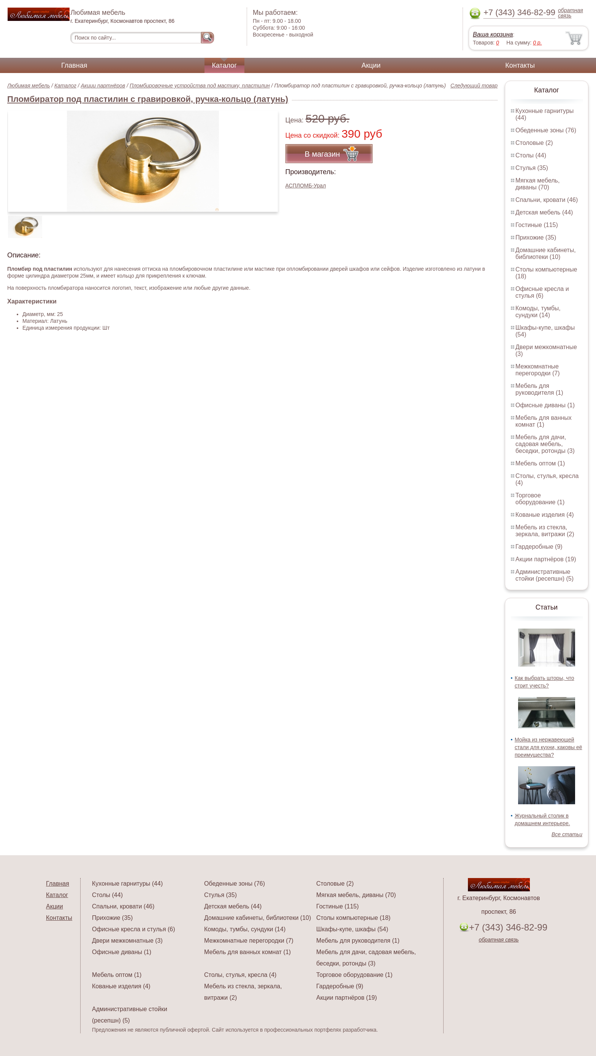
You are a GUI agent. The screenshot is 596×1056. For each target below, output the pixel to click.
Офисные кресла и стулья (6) (542, 292)
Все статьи (567, 834)
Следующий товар (474, 86)
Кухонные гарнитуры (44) (127, 883)
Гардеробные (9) (539, 546)
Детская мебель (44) (544, 212)
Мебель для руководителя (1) (539, 389)
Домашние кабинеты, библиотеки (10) (545, 253)
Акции (370, 65)
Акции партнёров (103, 86)
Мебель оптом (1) (540, 463)
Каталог (224, 65)
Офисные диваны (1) (545, 405)
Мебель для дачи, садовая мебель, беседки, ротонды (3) (545, 444)
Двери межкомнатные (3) (127, 940)
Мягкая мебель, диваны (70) (537, 184)
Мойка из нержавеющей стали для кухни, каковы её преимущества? (548, 747)
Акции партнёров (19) (545, 559)
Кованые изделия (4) (544, 514)
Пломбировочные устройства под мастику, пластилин (200, 86)
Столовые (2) (534, 143)
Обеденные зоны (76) (545, 130)
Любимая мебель (28, 86)
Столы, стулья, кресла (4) (240, 975)
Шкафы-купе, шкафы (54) (352, 929)
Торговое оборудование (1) (539, 498)
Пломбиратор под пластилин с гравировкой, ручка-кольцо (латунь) (147, 99)
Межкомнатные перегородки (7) (537, 369)
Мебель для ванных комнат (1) (543, 421)
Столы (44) (530, 155)
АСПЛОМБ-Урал (305, 186)
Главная (74, 65)
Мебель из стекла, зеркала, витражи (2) (544, 530)
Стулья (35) (531, 168)
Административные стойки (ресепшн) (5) (544, 575)
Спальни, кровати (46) (546, 200)
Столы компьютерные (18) (353, 918)
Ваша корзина (493, 34)
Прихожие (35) (535, 237)
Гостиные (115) (536, 225)
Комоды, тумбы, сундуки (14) (538, 311)
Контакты (520, 65)
